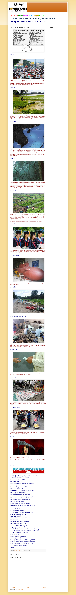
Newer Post (13, 587)
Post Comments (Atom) (19, 589)
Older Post (44, 587)
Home (28, 587)
